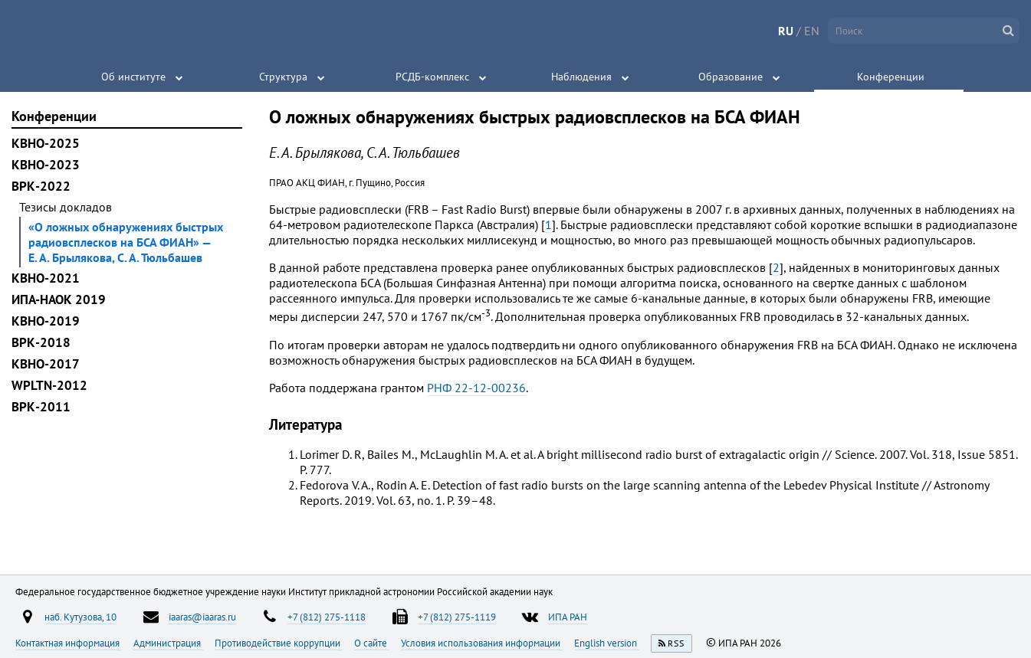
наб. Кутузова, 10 (80, 617)
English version (606, 643)
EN (811, 30)
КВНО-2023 (45, 164)
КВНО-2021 (45, 278)
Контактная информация (68, 643)
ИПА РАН (567, 617)
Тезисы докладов (65, 206)
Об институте (133, 76)
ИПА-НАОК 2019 (58, 299)
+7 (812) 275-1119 (457, 617)
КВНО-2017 (45, 363)
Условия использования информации (482, 643)
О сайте (371, 643)
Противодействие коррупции (279, 643)
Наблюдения (581, 76)
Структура (283, 76)
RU (785, 30)
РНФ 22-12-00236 (476, 387)
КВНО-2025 (45, 143)
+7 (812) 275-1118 (326, 617)
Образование (730, 76)
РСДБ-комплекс (432, 76)
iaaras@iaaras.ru (202, 617)
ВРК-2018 (41, 342)
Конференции (890, 76)
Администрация (168, 643)
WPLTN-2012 (49, 385)
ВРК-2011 (41, 406)
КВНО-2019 (45, 321)
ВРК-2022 (41, 186)
